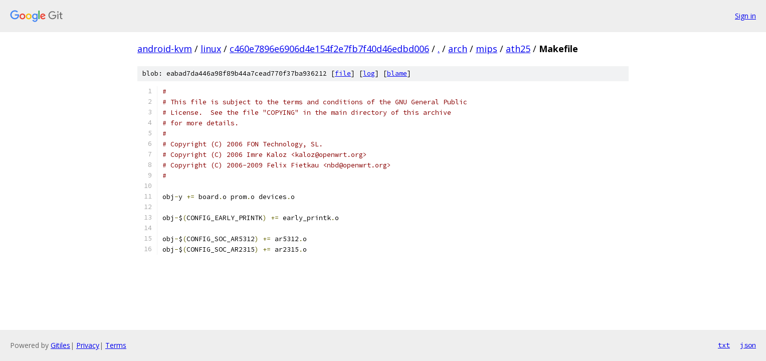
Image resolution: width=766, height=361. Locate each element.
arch (457, 49)
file (343, 73)
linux (211, 49)
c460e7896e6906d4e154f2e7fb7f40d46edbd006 (329, 49)
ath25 (518, 49)
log (369, 73)
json (748, 344)
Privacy (87, 345)
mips (486, 49)
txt (724, 344)
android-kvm (164, 49)
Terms (115, 345)
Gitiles (60, 345)
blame (397, 73)
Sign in (745, 16)
